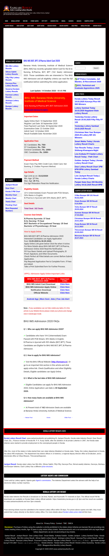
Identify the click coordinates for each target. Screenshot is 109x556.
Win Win (25, 21)
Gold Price (75, 26)
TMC (65, 523)
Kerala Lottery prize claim (72, 512)
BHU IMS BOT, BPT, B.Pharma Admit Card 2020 (42, 60)
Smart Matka (40, 26)
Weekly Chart (11, 198)
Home (6, 21)
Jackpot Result (9, 26)
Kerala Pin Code (85, 26)
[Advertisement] (54, 44)
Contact (59, 523)
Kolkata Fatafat (51, 26)
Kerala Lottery (15, 21)
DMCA (70, 523)
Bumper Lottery (89, 21)
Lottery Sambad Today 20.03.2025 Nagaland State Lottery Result (87, 110)
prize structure (47, 466)
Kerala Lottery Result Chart (15, 438)
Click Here (65, 284)
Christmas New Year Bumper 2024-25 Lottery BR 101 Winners (88, 135)
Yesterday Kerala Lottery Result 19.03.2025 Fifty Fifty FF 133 (89, 119)
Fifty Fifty (44, 21)
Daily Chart (30, 26)
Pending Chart (11, 205)
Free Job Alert (63, 299)
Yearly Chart (10, 201)
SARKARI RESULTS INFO (36, 110)
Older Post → (68, 417)
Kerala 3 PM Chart (13, 191)
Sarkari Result (97, 26)
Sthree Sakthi (35, 21)
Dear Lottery (20, 26)
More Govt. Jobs (47, 299)
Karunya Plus (54, 21)
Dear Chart (10, 188)
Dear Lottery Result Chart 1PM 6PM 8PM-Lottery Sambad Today (88, 169)
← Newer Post (28, 417)
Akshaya (79, 21)
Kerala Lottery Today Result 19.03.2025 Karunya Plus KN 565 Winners (87, 101)
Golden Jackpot (64, 26)
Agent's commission (43, 480)
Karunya (71, 21)
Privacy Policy (49, 523)
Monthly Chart (11, 195)
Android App (32, 299)
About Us (39, 523)
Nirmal (63, 21)
